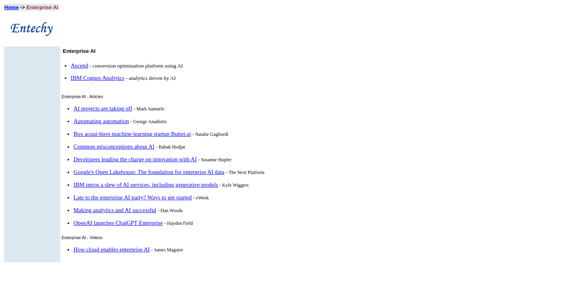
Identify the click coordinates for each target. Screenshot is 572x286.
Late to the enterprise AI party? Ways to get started (132, 197)
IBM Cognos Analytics (97, 78)
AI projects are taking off (102, 108)
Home (11, 7)
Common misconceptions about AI (114, 146)
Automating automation (101, 121)
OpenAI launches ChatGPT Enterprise (118, 223)
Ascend (79, 65)
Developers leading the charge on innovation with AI (135, 159)
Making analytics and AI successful (114, 210)
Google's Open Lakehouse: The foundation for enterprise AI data (148, 172)
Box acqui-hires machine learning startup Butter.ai (132, 134)
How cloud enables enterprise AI (111, 249)
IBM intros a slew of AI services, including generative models (145, 185)
